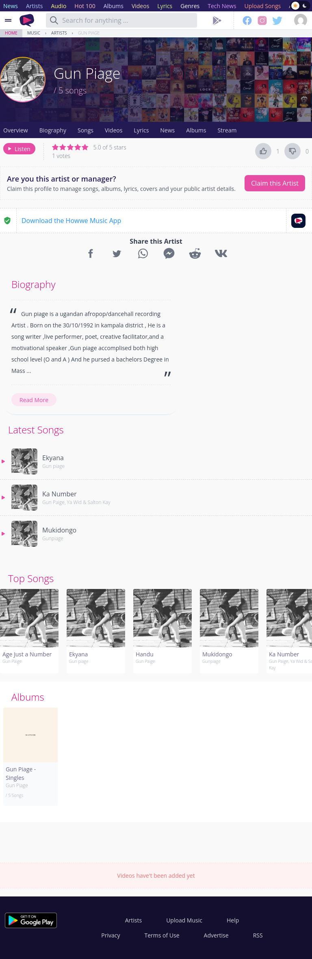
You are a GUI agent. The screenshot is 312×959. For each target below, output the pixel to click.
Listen (18, 149)
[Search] (54, 20)
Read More (34, 400)
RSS (258, 935)
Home (11, 33)
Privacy (110, 935)
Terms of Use (162, 935)
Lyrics (141, 130)
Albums (196, 130)
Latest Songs (36, 429)
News (167, 130)
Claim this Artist (275, 183)
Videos (113, 130)
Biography (52, 130)
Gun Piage (89, 33)
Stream (226, 130)
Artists (59, 33)
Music (33, 33)
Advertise (216, 935)
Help (233, 920)
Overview (15, 130)
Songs (85, 130)
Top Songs (31, 578)
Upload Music (184, 920)
